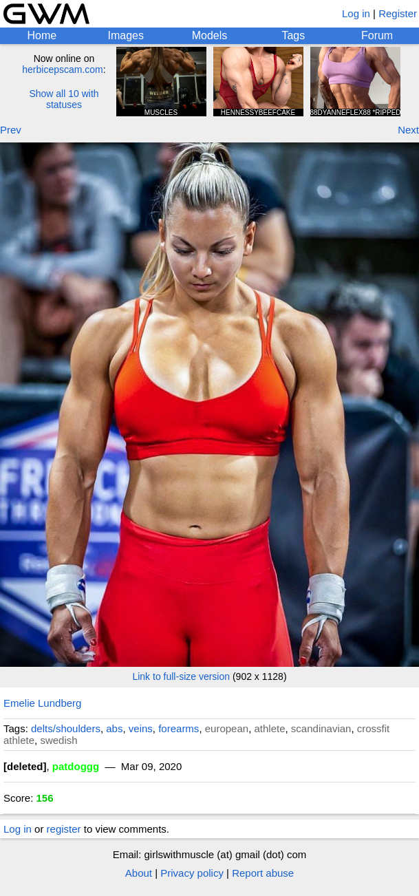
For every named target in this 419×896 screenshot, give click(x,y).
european (226, 728)
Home (42, 35)
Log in (356, 13)
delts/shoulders (65, 728)
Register (397, 13)
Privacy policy (192, 873)
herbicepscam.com (62, 69)
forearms (178, 728)
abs (114, 728)
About (138, 873)
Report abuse (263, 873)
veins (141, 728)
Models (210, 35)
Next (408, 130)
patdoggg (75, 766)
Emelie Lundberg (42, 703)
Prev (10, 130)
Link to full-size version (181, 676)
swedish (58, 740)
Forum (377, 35)
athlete (269, 728)
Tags (293, 35)
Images (125, 35)
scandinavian (321, 728)
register (64, 829)
